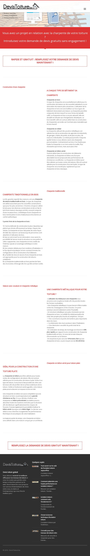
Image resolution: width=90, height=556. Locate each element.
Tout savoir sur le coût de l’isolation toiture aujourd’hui (48, 468)
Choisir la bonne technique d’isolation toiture (48, 517)
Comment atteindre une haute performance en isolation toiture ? (49, 483)
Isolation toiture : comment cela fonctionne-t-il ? (47, 499)
